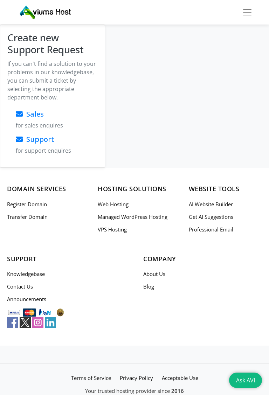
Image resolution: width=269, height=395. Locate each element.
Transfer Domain (27, 216)
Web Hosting (113, 204)
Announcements (26, 299)
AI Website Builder (211, 204)
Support (35, 139)
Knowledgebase (26, 273)
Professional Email (211, 229)
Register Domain (27, 204)
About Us (154, 273)
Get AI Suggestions (211, 216)
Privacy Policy (136, 377)
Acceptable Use (180, 377)
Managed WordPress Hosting (132, 216)
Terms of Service (91, 377)
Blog (148, 286)
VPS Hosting (112, 229)
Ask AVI (245, 380)
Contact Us (20, 286)
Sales (30, 114)
